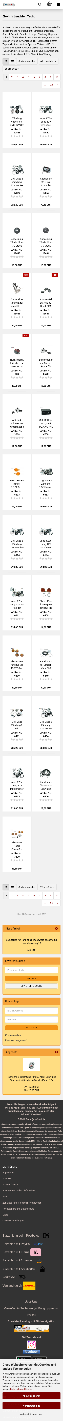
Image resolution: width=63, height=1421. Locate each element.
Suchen (31, 978)
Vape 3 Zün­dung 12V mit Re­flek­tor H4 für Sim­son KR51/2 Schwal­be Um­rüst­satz (17, 786)
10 (57, 77)
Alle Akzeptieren (31, 1396)
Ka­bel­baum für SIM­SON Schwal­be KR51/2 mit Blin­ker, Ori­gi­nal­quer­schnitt (46, 786)
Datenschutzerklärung (20, 1389)
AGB (5, 1196)
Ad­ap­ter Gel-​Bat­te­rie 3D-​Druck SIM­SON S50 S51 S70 (45, 303)
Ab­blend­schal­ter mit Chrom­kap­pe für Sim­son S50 (17, 423)
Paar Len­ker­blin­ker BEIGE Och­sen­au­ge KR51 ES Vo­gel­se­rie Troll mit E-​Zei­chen (17, 484)
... (45, 84)
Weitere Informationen (31, 1414)
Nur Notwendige (31, 1405)
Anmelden (32, 1028)
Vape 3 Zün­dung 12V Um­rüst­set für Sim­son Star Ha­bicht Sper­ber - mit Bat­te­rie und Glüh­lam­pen (45, 122)
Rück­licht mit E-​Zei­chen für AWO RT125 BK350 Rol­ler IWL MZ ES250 (17, 363)
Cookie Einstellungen (13, 1220)
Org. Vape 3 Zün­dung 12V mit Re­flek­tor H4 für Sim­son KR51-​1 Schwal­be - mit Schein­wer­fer (46, 725)
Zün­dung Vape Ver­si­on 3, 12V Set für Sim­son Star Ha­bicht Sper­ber (17, 122)
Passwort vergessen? (16, 1040)
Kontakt (7, 1178)
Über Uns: (31, 1301)
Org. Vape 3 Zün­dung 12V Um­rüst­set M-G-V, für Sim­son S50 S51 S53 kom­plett (45, 484)
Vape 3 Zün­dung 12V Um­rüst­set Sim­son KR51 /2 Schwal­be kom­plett (46, 544)
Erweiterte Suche (31, 986)
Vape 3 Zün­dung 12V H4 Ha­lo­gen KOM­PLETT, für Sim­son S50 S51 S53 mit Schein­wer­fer (17, 605)
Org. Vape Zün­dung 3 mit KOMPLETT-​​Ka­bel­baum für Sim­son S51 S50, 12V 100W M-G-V (17, 725)
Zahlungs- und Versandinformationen (22, 1202)
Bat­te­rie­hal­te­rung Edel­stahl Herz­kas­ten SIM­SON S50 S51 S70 (17, 303)
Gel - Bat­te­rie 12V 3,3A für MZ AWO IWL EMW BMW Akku (46, 423)
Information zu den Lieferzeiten (19, 1190)
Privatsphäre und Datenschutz (18, 1208)
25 (51, 84)
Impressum (8, 1172)
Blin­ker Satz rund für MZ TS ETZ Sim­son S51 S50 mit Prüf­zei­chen (16, 665)
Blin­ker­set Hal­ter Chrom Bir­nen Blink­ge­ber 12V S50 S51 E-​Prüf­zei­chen (17, 846)
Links (5, 1214)
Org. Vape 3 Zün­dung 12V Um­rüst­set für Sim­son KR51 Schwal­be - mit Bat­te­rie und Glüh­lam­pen (17, 544)
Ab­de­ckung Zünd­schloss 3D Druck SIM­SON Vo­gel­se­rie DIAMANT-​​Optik (46, 242)
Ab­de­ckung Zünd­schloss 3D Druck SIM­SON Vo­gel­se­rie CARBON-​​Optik (17, 242)
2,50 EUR (31, 950)
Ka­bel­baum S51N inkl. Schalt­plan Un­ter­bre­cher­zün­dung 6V (46, 182)
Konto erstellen (13, 1035)
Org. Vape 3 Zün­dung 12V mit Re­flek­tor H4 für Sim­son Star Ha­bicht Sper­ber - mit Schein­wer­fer (17, 182)
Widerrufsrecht (10, 1184)
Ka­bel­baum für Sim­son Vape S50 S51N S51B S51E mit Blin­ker (46, 665)
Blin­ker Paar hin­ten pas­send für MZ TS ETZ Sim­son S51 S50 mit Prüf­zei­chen (45, 605)
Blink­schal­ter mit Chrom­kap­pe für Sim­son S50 (46, 363)
